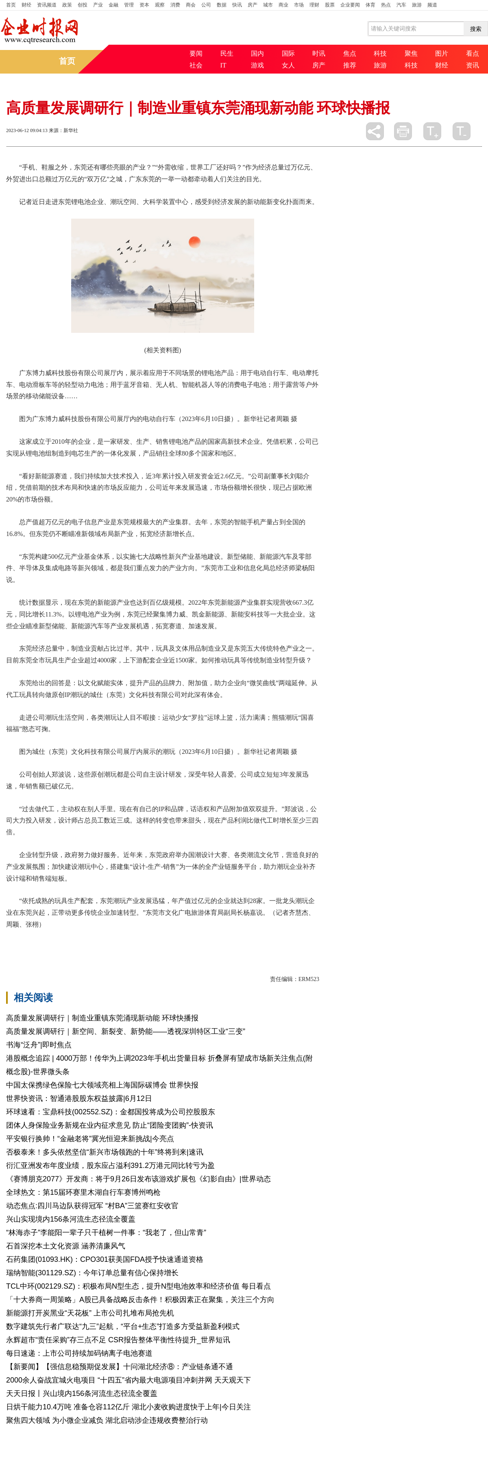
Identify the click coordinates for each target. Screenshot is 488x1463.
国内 (257, 53)
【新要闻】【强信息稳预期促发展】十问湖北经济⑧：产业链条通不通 (119, 1367)
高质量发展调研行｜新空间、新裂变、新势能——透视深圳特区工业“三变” (125, 1031)
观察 (160, 5)
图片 (441, 53)
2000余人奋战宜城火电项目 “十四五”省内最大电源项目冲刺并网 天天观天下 (128, 1380)
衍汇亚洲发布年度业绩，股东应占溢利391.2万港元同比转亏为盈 (110, 1165)
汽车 (401, 5)
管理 (129, 5)
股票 (330, 5)
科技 (380, 53)
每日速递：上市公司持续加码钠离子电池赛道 (79, 1353)
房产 (252, 5)
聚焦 (411, 53)
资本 (144, 5)
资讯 (472, 65)
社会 (196, 65)
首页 (11, 5)
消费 (175, 5)
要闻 (196, 53)
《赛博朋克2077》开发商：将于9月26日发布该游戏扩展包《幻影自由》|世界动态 (138, 1179)
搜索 (475, 29)
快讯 (237, 5)
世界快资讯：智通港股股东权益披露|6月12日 (79, 1098)
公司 (206, 5)
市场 (299, 5)
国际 (288, 53)
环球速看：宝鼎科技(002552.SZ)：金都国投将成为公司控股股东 (110, 1112)
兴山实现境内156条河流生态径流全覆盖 (70, 1219)
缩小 (462, 131)
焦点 (349, 53)
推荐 (349, 65)
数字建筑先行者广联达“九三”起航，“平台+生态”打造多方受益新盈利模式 (123, 1326)
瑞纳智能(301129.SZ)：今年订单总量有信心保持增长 (92, 1273)
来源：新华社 (63, 130)
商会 (191, 5)
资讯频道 (47, 5)
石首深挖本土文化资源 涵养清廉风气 (65, 1246)
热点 (386, 5)
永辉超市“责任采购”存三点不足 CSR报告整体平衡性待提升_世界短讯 (118, 1340)
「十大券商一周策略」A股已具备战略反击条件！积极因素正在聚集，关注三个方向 (140, 1300)
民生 (226, 53)
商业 (283, 5)
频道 (432, 5)
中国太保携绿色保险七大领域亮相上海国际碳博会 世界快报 (102, 1085)
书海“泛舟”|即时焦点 (39, 1045)
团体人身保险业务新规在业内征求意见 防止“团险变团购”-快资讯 (109, 1125)
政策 (67, 5)
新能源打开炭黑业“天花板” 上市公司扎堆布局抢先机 (90, 1313)
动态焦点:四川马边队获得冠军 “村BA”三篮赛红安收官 (92, 1206)
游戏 (257, 65)
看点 (472, 53)
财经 (26, 5)
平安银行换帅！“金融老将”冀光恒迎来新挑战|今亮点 (90, 1139)
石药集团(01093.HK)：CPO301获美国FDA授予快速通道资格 (104, 1259)
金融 (113, 5)
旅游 (417, 5)
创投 (82, 5)
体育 (370, 5)
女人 (288, 65)
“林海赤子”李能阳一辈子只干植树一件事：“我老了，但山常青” (106, 1233)
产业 (98, 5)
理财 (314, 5)
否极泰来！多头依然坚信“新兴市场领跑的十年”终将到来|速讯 (104, 1152)
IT (223, 65)
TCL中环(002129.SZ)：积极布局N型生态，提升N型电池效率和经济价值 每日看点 (138, 1286)
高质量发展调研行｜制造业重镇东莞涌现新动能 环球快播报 (102, 1018)
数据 (222, 5)
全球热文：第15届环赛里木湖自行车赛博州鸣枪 (83, 1192)
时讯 (318, 53)
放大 (432, 131)
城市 (268, 5)
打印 (403, 131)
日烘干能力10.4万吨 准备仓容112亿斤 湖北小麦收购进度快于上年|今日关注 (128, 1407)
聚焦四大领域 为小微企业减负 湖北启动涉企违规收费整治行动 (107, 1420)
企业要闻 (350, 5)
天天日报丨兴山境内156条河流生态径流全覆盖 (81, 1393)
